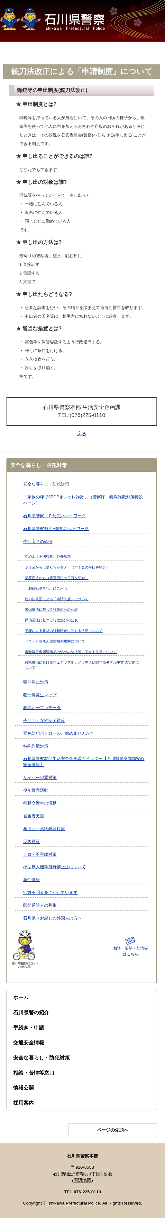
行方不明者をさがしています (50, 892)
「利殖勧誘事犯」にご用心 (46, 588)
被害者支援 (33, 816)
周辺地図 (82, 1180)
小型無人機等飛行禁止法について (54, 867)
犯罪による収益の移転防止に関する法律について (64, 631)
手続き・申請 (28, 1027)
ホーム (21, 997)
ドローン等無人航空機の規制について (55, 641)
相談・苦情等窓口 (33, 1072)
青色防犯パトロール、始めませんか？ (58, 733)
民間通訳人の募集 (40, 905)
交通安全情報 (28, 1042)
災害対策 (31, 841)
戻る (82, 433)
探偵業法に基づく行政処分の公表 (51, 620)
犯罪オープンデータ (42, 708)
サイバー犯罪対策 (40, 777)
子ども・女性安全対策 (44, 720)
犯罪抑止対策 (35, 682)
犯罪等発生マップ (40, 695)
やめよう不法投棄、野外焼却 (48, 556)
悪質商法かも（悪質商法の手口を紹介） (56, 578)
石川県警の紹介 (31, 1012)
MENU (29, 47)
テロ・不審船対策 (40, 854)
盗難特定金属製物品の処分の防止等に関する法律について (71, 652)
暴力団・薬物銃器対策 (44, 829)
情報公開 (23, 1088)
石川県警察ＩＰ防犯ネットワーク (54, 516)
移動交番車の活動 (40, 803)
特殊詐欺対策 (35, 746)
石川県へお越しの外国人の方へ (52, 918)
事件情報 (31, 880)
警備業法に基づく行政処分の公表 (51, 609)
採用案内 (23, 1103)
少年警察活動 (35, 790)
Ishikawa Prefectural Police (74, 1203)
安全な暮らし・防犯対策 (46, 484)
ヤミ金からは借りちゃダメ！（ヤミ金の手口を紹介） (67, 567)
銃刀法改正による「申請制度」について (56, 599)
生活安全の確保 (37, 541)
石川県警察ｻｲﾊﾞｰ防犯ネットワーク (56, 529)
